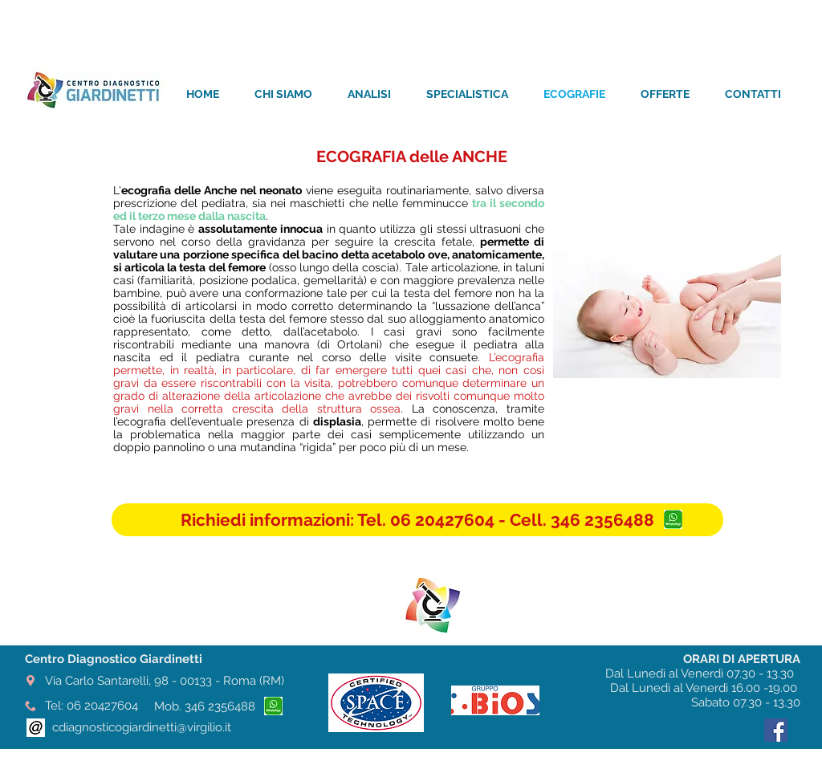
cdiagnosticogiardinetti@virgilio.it (141, 727)
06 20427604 (102, 705)
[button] (417, 519)
